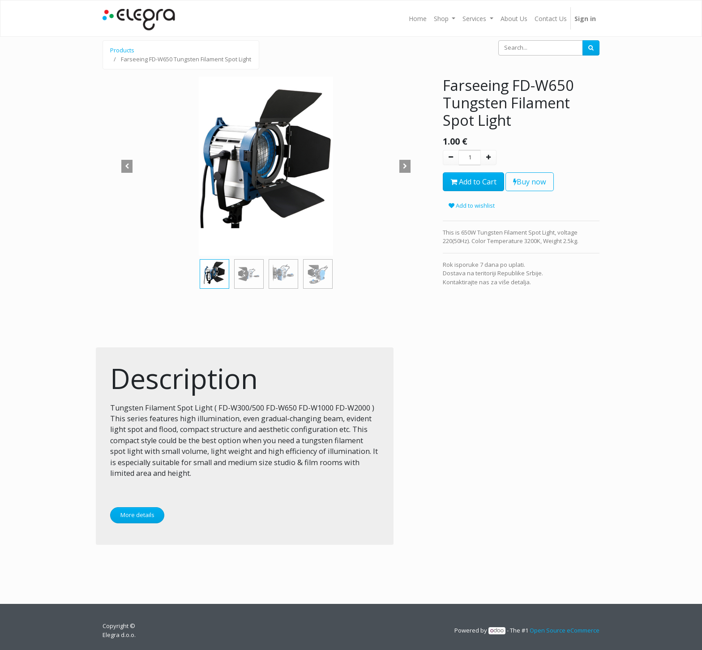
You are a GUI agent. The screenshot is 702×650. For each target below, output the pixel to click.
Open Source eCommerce (564, 630)
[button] (127, 166)
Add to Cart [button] (473, 182)
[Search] (590, 48)
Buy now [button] (529, 182)
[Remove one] (451, 157)
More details (137, 515)
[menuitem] (417, 18)
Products (122, 50)
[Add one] (488, 157)
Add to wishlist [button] (472, 205)
